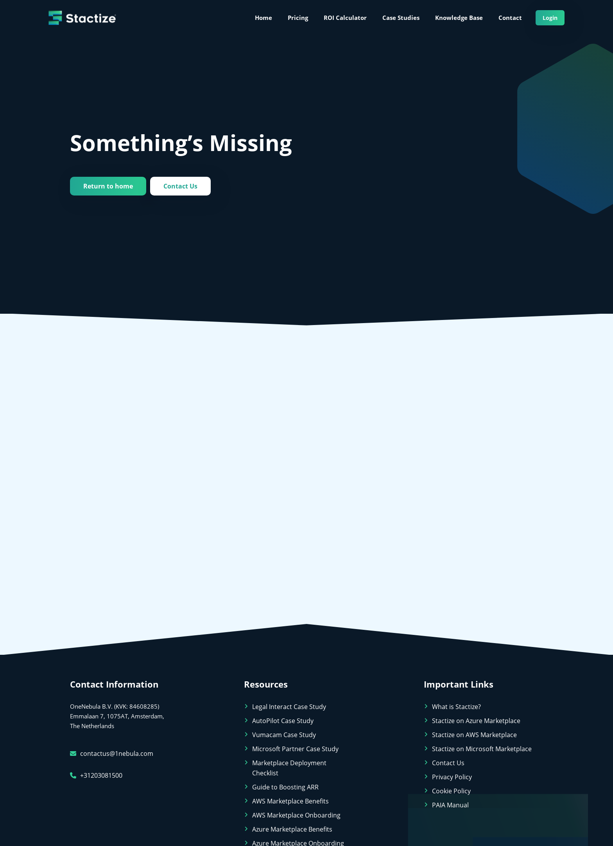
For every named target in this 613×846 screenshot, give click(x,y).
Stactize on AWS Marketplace (474, 734)
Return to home (108, 186)
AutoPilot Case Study (283, 720)
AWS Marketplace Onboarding (296, 815)
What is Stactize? (456, 706)
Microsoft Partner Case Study (295, 749)
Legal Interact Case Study (289, 706)
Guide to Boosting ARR (285, 787)
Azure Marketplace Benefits (292, 829)
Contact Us (180, 186)
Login (550, 17)
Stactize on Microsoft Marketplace (482, 749)
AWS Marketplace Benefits (290, 801)
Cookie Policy (451, 791)
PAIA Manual (450, 805)
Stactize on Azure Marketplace (476, 720)
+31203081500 (96, 775)
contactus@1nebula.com (111, 753)
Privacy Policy (452, 777)
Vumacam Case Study (284, 734)
